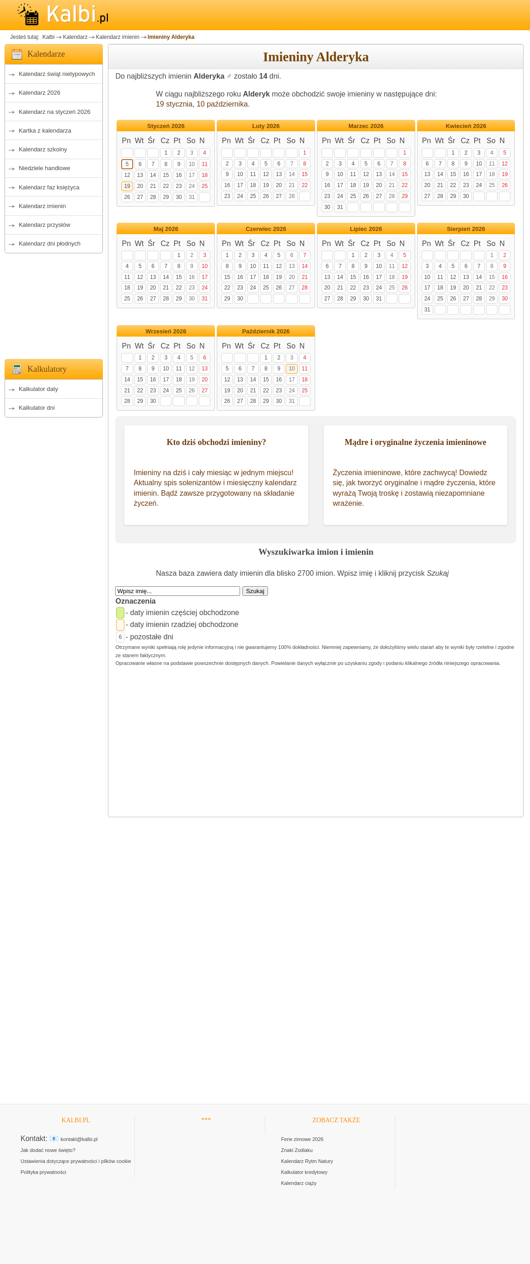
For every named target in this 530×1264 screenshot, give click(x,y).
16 (179, 175)
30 (179, 197)
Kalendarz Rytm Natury (307, 1161)
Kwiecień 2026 (466, 126)
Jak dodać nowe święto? (48, 1150)
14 (153, 175)
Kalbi (47, 37)
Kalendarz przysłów (44, 224)
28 (153, 197)
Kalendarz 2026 (39, 92)
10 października (222, 104)
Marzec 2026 (366, 126)
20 (140, 186)
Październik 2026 (266, 331)
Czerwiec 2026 (266, 228)
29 (166, 197)
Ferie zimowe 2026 (302, 1139)
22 (166, 186)
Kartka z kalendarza (45, 130)
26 (127, 197)
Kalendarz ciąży (299, 1183)
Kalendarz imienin (117, 37)
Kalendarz (75, 37)
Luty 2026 (266, 126)
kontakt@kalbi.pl (79, 1139)
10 (192, 164)
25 (205, 186)
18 (205, 175)
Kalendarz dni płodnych (49, 243)
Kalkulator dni (37, 407)
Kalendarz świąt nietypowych (57, 73)
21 (153, 186)
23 (179, 186)
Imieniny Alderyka (171, 37)
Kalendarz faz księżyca (49, 187)
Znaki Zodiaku (297, 1150)
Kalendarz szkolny (43, 149)
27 (140, 197)
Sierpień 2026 (466, 228)
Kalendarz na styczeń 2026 (55, 111)
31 (192, 197)
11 (205, 164)
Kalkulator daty (38, 389)
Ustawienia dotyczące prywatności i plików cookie (76, 1161)
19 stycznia (174, 104)
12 (127, 175)
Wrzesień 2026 (165, 331)
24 (192, 186)
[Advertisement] (54, 303)
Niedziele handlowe (44, 168)
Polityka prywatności (43, 1172)
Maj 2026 (166, 228)
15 (166, 175)
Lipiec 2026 (366, 228)
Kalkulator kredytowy (304, 1172)
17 (192, 175)
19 (127, 186)
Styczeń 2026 (166, 126)
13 (140, 175)
